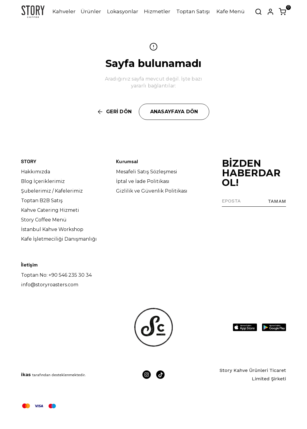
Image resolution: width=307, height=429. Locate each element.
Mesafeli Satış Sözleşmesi (146, 172)
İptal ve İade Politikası (142, 181)
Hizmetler (157, 11)
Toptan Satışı (193, 11)
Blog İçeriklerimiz (43, 181)
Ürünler (91, 11)
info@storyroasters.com (49, 285)
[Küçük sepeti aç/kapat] (282, 12)
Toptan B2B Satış (42, 200)
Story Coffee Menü (44, 220)
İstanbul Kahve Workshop (52, 229)
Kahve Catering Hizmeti (50, 210)
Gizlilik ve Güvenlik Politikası (151, 191)
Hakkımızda (35, 172)
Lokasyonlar (122, 11)
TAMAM (277, 201)
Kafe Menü (230, 11)
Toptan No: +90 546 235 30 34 (56, 275)
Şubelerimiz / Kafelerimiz (52, 191)
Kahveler (64, 11)
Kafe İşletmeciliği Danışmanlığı (59, 239)
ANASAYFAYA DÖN (174, 111)
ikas (26, 374)
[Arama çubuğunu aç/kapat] (258, 12)
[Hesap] (270, 12)
